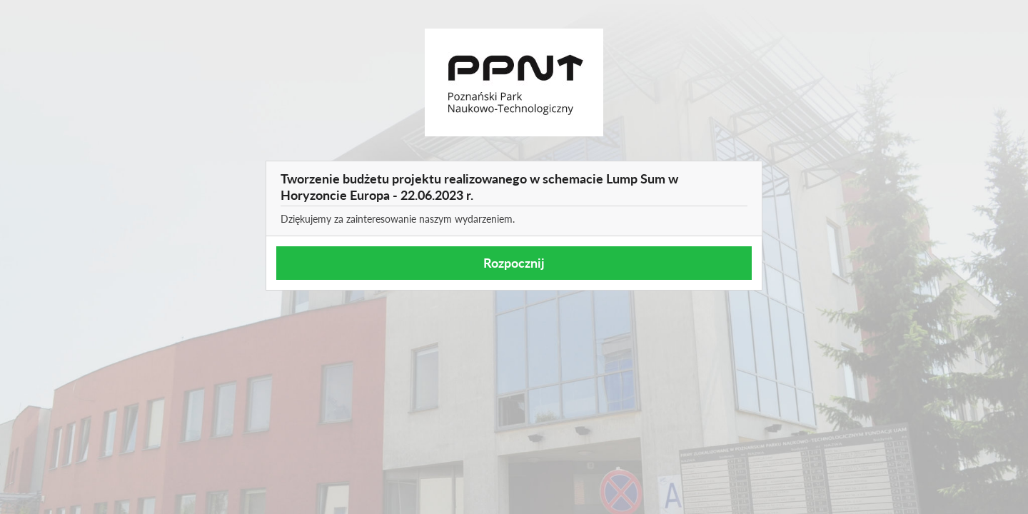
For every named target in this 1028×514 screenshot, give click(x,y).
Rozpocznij (514, 263)
